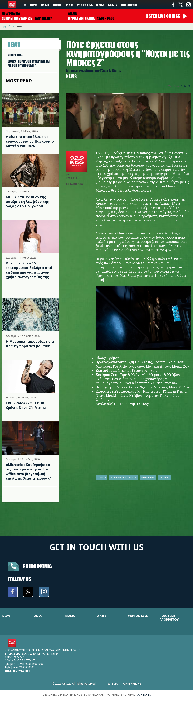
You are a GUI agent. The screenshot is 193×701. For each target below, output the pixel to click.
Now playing (11, 14)
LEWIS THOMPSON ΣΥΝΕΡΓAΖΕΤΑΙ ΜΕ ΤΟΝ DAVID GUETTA (29, 63)
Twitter (181, 5)
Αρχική (6, 26)
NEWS (6, 616)
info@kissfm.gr (22, 670)
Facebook (173, 5)
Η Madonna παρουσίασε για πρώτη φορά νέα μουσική (30, 343)
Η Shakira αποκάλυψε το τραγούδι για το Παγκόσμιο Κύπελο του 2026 (30, 141)
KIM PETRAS (15, 55)
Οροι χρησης (132, 683)
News (33, 5)
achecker (144, 694)
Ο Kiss (100, 5)
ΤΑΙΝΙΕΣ (165, 477)
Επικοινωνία (129, 5)
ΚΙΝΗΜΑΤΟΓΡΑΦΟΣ (123, 477)
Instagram (188, 5)
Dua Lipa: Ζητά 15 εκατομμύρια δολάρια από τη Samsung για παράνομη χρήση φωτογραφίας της (29, 270)
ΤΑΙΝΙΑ (101, 477)
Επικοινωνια (37, 566)
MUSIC (70, 616)
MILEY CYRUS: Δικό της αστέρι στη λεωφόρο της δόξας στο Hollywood (27, 201)
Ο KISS (101, 616)
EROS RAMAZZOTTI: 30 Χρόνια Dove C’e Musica (26, 405)
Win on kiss (85, 5)
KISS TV (112, 5)
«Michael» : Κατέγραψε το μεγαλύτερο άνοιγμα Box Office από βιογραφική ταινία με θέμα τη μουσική (29, 471)
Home (25, 5)
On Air (45, 5)
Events (69, 5)
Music (57, 5)
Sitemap (113, 683)
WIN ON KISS (138, 616)
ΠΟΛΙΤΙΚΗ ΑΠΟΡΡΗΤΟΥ (169, 618)
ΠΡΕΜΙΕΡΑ (148, 477)
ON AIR (38, 616)
